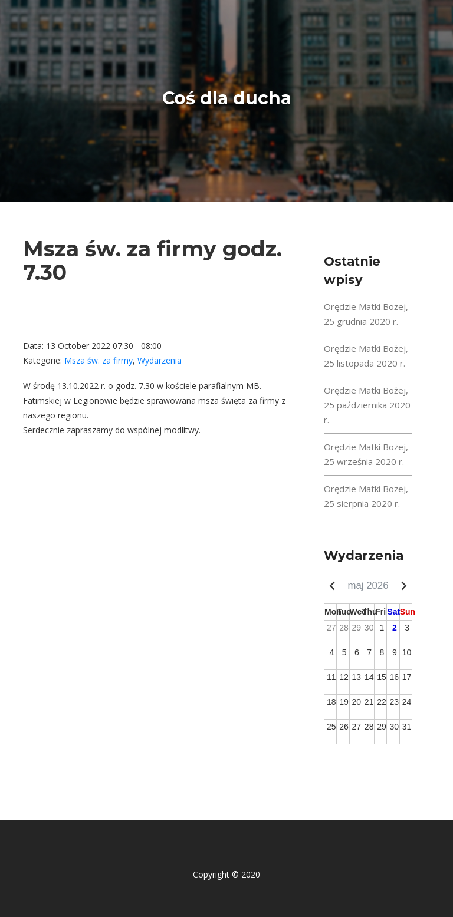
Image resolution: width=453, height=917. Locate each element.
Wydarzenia (159, 360)
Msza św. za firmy (98, 360)
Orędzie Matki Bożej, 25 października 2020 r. (367, 404)
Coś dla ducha (226, 98)
